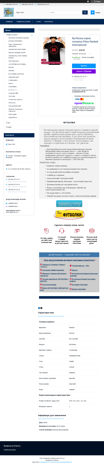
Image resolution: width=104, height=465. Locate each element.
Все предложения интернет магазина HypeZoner (69, 260)
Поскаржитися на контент (47, 462)
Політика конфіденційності (64, 462)
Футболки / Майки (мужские (53, 270)
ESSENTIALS (13, 117)
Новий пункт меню (10, 449)
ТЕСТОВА (12, 96)
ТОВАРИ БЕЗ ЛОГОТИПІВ (17, 49)
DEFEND (11, 70)
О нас (38, 21)
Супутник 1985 (13, 93)
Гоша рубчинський (15, 106)
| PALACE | (12, 103)
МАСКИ (11, 67)
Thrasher (54, 264)
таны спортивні (79, 289)
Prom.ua (62, 458)
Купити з (84, 71)
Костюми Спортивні (80, 284)
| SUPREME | (13, 86)
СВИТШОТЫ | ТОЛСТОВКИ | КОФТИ (18, 57)
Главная (9, 21)
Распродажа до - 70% (80, 266)
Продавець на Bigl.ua (52, 460)
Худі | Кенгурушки (49, 284)
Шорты (74, 270)
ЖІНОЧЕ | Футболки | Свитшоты (15, 110)
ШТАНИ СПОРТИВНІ (15, 41)
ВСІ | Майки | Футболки (16, 74)
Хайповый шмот (14, 77)
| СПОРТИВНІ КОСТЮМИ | (17, 64)
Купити (84, 66)
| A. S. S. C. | (12, 90)
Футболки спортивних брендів (19, 38)
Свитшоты (46, 264)
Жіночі (45, 288)
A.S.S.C (43, 267)
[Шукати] (85, 12)
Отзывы (8, 127)
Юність (11, 83)
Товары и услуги (23, 21)
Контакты (49, 21)
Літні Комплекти (14, 61)
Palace (61, 264)
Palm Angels (13, 114)
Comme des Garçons (15, 99)
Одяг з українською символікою (15, 45)
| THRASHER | (13, 80)
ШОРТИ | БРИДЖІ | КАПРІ (17, 52)
